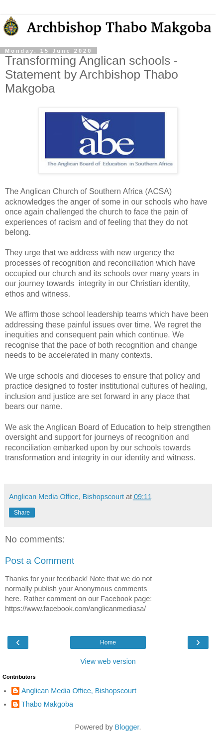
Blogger (127, 727)
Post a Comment (39, 560)
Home (108, 642)
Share (22, 512)
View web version (108, 661)
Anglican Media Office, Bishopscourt (78, 691)
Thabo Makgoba (47, 704)
